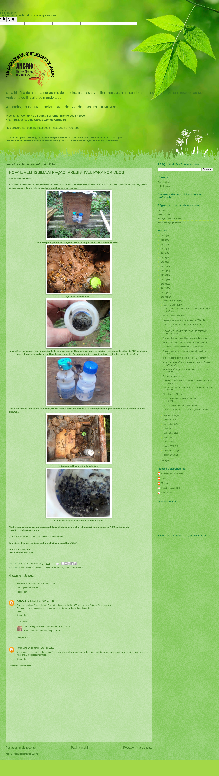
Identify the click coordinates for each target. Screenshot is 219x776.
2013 (163, 284)
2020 (163, 253)
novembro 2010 (170, 305)
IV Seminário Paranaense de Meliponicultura (183, 347)
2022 (163, 244)
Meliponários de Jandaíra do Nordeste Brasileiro (185, 342)
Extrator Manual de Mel (173, 376)
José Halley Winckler (34, 626)
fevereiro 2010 (170, 450)
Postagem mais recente (21, 747)
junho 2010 (168, 433)
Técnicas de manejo (73, 568)
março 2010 (169, 446)
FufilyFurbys (23, 601)
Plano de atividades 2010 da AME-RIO (180, 405)
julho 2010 (168, 428)
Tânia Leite (22, 648)
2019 (163, 257)
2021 (163, 249)
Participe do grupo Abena (169, 222)
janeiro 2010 (169, 455)
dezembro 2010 (170, 301)
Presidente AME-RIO (170, 488)
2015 (163, 275)
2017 (163, 266)
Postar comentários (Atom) (25, 754)
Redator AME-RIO (169, 493)
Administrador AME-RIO (172, 473)
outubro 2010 (169, 415)
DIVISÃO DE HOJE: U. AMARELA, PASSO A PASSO (187, 410)
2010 (163, 297)
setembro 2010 (170, 420)
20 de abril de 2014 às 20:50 (41, 648)
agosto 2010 (169, 424)
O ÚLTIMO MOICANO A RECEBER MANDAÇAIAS (186, 358)
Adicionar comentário (20, 665)
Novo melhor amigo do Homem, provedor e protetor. (186, 338)
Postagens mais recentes (169, 218)
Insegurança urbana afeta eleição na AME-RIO (184, 320)
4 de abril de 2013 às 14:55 (42, 601)
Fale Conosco (164, 186)
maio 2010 (168, 437)
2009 (163, 460)
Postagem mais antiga (137, 747)
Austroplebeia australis (173, 315)
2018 (163, 262)
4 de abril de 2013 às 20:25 (58, 626)
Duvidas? (162, 210)
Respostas (24, 621)
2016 (163, 271)
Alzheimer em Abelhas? (173, 394)
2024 (163, 235)
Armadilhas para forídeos (32, 568)
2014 (163, 279)
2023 (163, 240)
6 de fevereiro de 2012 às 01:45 (40, 583)
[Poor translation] (12, 19)
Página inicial (79, 747)
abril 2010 (168, 442)
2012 (163, 288)
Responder (22, 592)
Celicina (164, 478)
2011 (163, 292)
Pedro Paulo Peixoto (54, 568)
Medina (164, 483)
